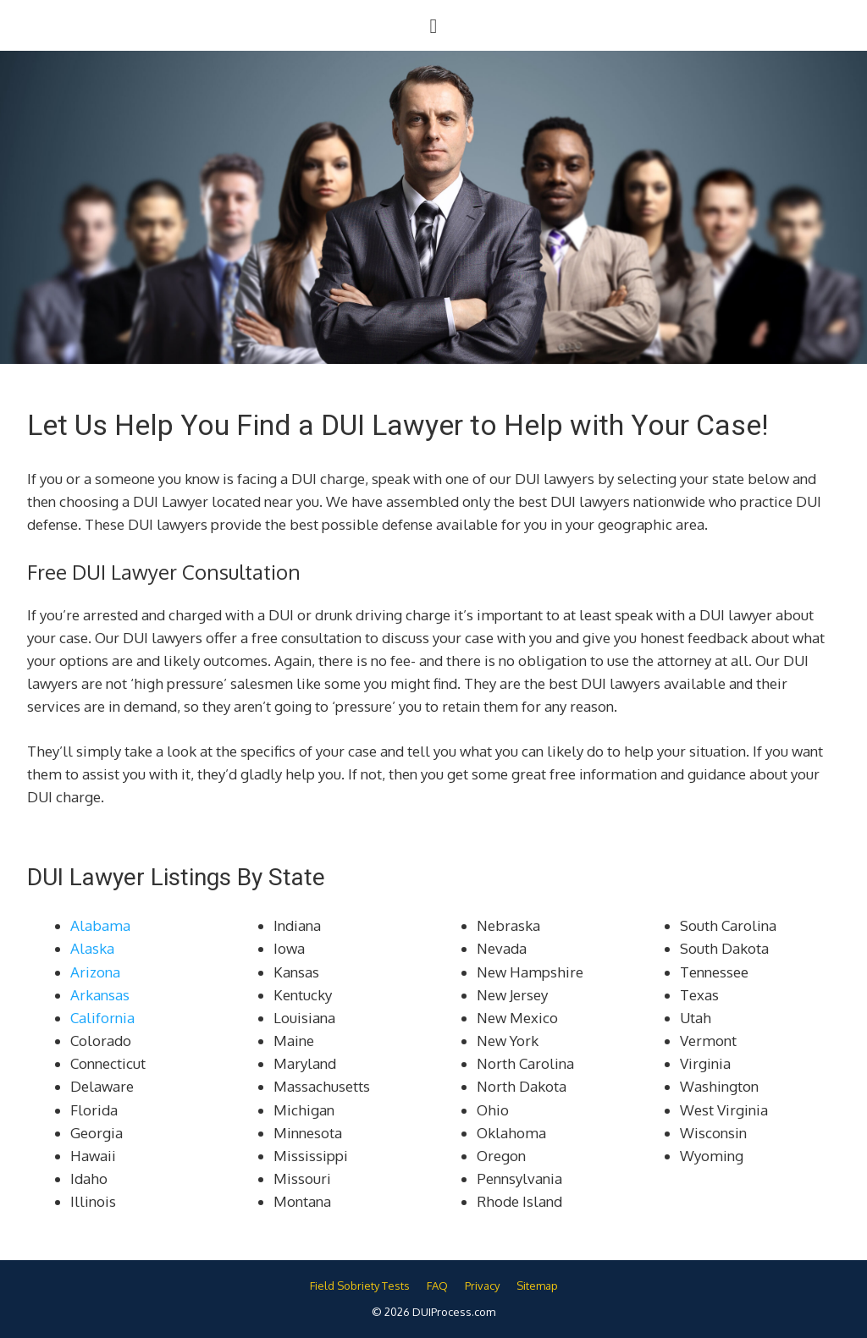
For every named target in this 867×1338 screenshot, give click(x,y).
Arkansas (100, 995)
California (102, 1018)
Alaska (92, 948)
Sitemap (537, 1285)
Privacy (482, 1285)
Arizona (95, 972)
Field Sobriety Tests (360, 1285)
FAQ (437, 1285)
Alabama (100, 925)
